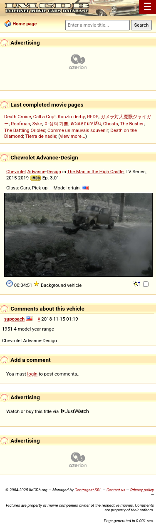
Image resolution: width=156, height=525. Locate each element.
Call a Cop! (44, 116)
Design (54, 171)
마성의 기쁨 (57, 124)
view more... (72, 136)
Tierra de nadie (40, 136)
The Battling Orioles (24, 130)
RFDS (92, 116)
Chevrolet (16, 171)
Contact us (115, 490)
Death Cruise (17, 116)
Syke (37, 124)
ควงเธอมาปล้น (86, 124)
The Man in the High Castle (95, 171)
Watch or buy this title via (47, 411)
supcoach (14, 319)
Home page (24, 24)
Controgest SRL (88, 490)
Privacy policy (142, 490)
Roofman (20, 124)
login (32, 374)
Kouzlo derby (71, 116)
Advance (36, 171)
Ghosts (110, 124)
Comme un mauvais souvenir (77, 130)
